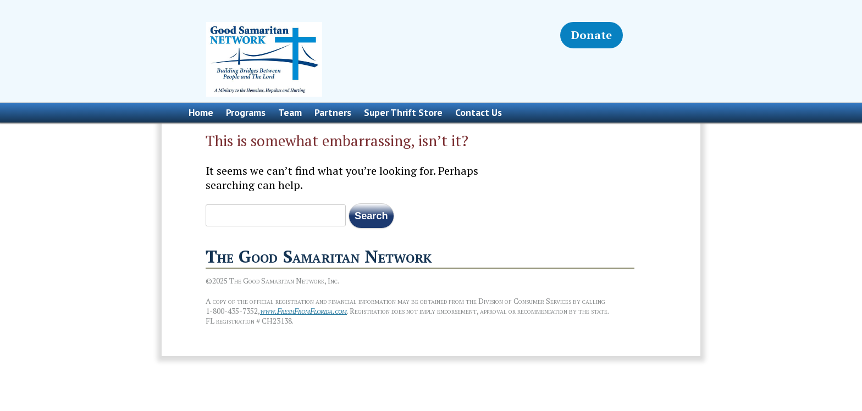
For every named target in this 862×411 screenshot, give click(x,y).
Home (201, 112)
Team (290, 112)
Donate (591, 34)
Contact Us (478, 112)
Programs (246, 112)
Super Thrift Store (403, 112)
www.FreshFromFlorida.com (303, 311)
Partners (332, 112)
